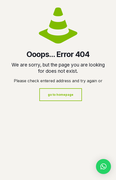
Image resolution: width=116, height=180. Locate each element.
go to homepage (60, 94)
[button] (103, 166)
